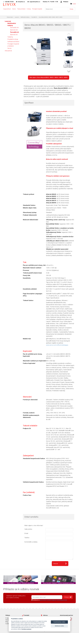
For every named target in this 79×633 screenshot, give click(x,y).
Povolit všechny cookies (59, 622)
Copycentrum (7, 12)
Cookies (7, 622)
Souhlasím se (48, 598)
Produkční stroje (12, 38)
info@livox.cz (21, 1)
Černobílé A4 (14, 27)
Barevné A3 (14, 34)
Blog (6, 620)
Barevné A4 (14, 29)
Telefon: (26, 537)
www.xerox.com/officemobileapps (57, 344)
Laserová (17, 16)
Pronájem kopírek (37, 12)
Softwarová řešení (13, 41)
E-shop (29, 12)
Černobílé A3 (34, 16)
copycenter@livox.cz (34, 1)
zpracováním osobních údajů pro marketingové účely (52, 598)
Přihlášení (65, 1)
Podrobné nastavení (26, 629)
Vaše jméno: (28, 528)
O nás (7, 617)
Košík (74, 6)
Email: (26, 533)
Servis (14, 12)
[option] (68, 40)
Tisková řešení (21, 12)
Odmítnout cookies (59, 625)
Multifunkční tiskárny (25, 16)
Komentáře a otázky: (31, 541)
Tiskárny (10, 36)
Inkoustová (8, 50)
